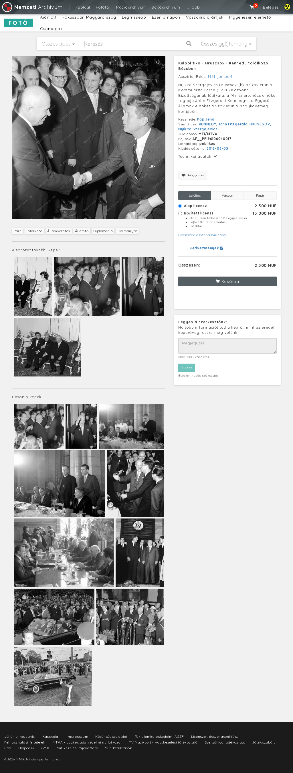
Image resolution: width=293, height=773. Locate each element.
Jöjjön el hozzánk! (19, 736)
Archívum (31, 7)
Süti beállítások (118, 748)
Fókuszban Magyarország (89, 17)
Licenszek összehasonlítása (202, 235)
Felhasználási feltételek (24, 742)
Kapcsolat (51, 736)
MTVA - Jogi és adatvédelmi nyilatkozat (87, 742)
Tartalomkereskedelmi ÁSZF (159, 736)
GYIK (45, 748)
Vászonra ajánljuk (204, 17)
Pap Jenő (205, 119)
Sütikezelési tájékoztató (77, 748)
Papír (260, 195)
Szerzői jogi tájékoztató (225, 742)
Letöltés (195, 195)
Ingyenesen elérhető (250, 17)
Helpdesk (26, 748)
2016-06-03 (217, 148)
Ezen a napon (166, 17)
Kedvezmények (206, 248)
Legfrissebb (134, 17)
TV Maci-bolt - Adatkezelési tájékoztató (163, 742)
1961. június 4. (221, 76)
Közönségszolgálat (111, 736)
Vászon (227, 195)
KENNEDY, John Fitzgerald (223, 124)
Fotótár (103, 7)
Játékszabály (264, 742)
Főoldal (83, 7)
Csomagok (51, 28)
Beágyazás (192, 175)
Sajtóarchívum (166, 7)
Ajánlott (48, 17)
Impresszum (77, 736)
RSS (7, 748)
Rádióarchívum (131, 7)
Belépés (271, 7)
